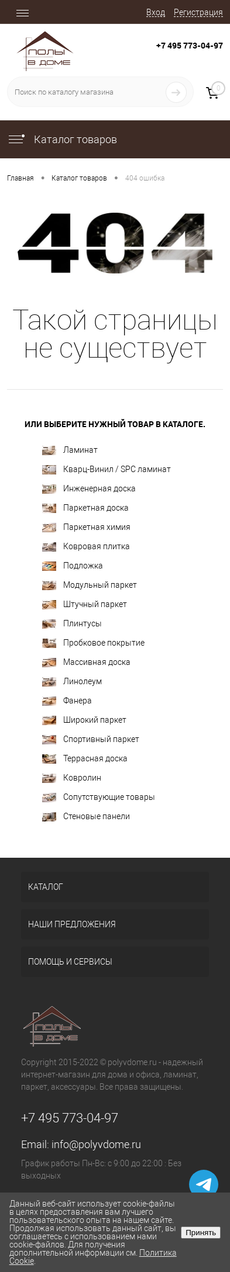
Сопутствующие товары (98, 797)
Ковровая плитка (86, 547)
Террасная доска (85, 759)
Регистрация (198, 12)
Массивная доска (86, 662)
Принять (201, 1232)
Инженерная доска (89, 489)
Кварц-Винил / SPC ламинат (106, 469)
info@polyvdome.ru (96, 1144)
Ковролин (71, 778)
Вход (155, 12)
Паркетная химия (86, 527)
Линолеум (72, 682)
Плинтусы (72, 624)
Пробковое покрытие (93, 643)
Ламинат (70, 450)
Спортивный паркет (90, 739)
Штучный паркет (84, 604)
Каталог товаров (62, 139)
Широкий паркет (84, 720)
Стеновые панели (86, 817)
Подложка (72, 566)
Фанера (67, 701)
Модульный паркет (89, 585)
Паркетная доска (85, 508)
